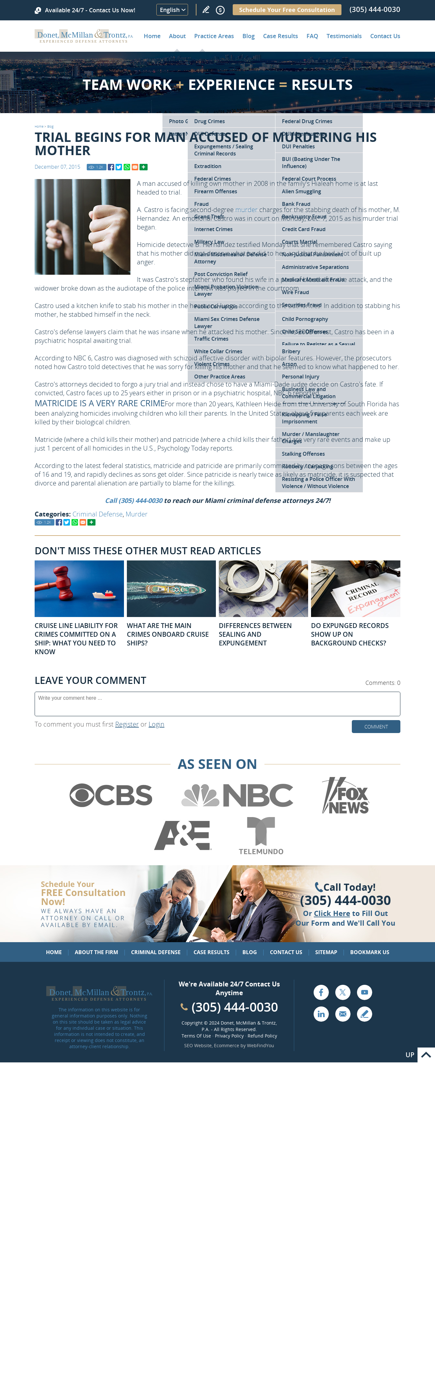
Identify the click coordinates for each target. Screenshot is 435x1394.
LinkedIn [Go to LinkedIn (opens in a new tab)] (321, 1014)
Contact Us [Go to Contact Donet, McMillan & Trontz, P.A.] (385, 36)
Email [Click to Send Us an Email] (343, 1014)
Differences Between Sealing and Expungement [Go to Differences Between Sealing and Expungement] (255, 634)
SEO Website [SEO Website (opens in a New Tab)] (198, 1045)
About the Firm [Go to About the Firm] (96, 952)
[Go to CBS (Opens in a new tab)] (110, 812)
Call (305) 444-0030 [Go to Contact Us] (133, 500)
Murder (137, 514)
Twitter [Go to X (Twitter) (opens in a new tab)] (343, 992)
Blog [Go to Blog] (50, 126)
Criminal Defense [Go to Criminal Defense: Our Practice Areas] (156, 952)
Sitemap (326, 952)
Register (127, 724)
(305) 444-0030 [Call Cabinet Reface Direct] (235, 1006)
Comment (376, 726)
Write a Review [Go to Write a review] (205, 9)
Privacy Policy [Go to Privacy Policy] (229, 1036)
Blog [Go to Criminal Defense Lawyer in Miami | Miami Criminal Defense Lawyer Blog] (248, 36)
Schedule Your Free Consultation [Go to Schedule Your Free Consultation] (287, 10)
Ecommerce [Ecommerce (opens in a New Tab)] (226, 1045)
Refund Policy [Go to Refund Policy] (262, 1036)
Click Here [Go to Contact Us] (332, 913)
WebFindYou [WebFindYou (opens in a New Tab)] (260, 1045)
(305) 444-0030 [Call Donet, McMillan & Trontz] (375, 9)
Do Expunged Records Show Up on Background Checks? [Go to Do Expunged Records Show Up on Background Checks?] (350, 634)
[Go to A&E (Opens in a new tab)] (183, 853)
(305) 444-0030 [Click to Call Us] (345, 900)
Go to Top (426, 1055)
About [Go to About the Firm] (177, 36)
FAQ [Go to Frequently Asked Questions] (312, 36)
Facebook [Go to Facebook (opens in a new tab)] (321, 992)
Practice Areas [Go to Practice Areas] (214, 36)
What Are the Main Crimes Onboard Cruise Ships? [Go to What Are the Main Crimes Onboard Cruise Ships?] (168, 634)
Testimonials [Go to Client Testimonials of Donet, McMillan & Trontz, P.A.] (344, 36)
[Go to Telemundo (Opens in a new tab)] (260, 853)
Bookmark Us (369, 952)
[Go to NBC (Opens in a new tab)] (237, 812)
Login (156, 724)
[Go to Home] (84, 40)
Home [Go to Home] (152, 36)
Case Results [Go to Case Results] (280, 36)
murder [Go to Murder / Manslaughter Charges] (246, 209)
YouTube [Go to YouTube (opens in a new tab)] (364, 992)
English (170, 10)
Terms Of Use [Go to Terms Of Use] (196, 1036)
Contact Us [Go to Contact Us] (286, 952)
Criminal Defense (97, 514)
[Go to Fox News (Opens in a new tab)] (344, 812)
